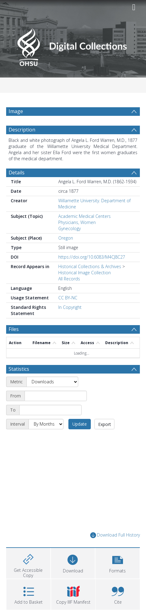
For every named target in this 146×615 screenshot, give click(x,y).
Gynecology (69, 228)
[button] (117, 562)
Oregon (65, 238)
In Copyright (70, 307)
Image (16, 111)
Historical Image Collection (84, 272)
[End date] (50, 410)
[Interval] (46, 424)
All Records (69, 279)
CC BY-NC (67, 298)
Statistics (19, 369)
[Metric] (52, 382)
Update (79, 424)
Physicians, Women (77, 222)
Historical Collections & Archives (89, 266)
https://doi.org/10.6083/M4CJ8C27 (91, 257)
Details (17, 172)
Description (22, 129)
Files (14, 329)
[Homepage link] (72, 45)
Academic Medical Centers (84, 216)
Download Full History (115, 535)
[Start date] (56, 396)
